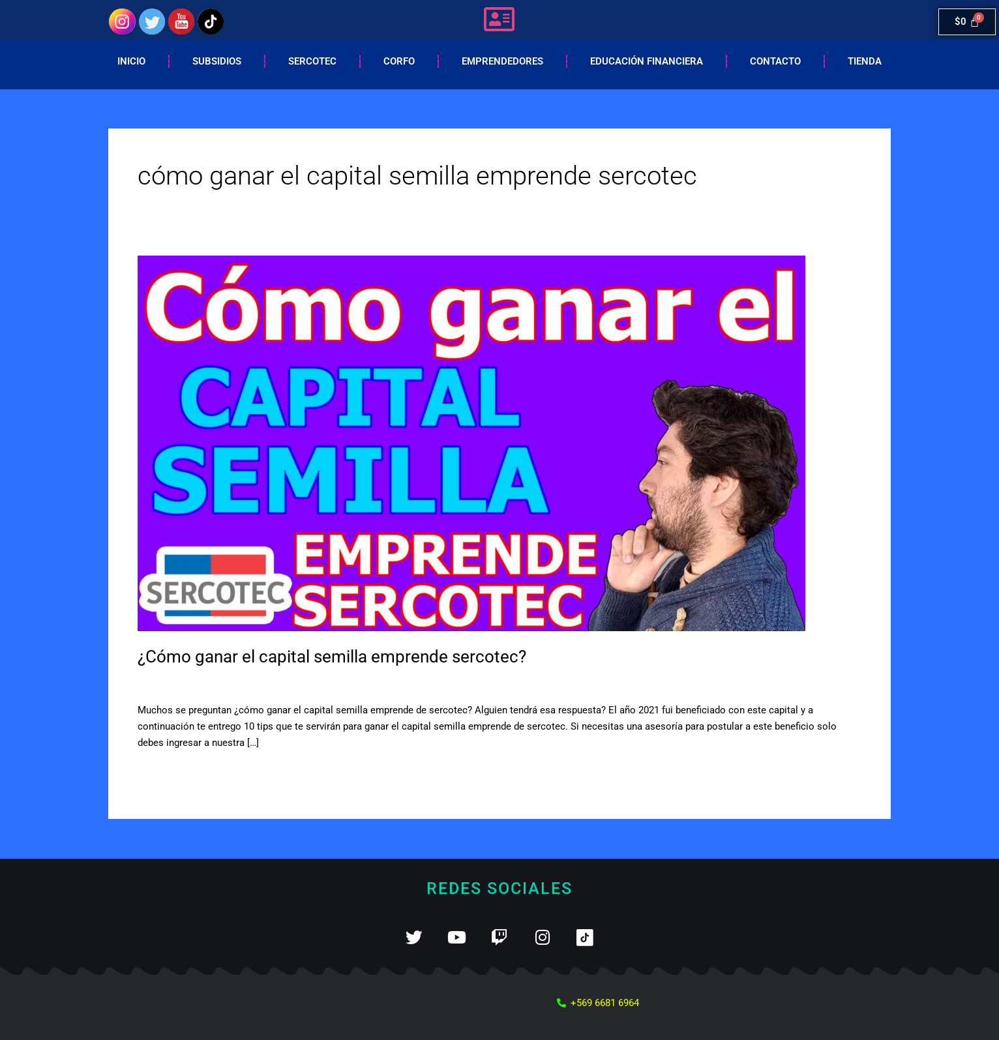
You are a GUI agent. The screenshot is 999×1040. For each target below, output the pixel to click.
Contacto (775, 61)
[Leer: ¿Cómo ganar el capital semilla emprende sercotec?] (471, 443)
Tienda (865, 61)
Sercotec (312, 61)
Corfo (399, 61)
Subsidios (216, 61)
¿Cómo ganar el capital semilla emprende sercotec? (332, 656)
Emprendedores (502, 61)
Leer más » (161, 772)
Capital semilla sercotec (263, 683)
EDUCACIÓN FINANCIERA (646, 61)
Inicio (131, 61)
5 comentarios (169, 683)
